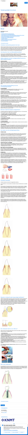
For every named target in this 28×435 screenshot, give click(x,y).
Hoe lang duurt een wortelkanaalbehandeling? (8, 34)
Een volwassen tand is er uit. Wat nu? (6, 40)
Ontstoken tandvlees (4, 38)
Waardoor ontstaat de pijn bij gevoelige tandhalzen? (8, 39)
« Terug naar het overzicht (4, 43)
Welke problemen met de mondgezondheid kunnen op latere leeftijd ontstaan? (12, 35)
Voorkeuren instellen (7, 432)
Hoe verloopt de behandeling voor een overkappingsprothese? (10, 36)
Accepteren (21, 432)
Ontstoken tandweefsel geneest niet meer (7, 33)
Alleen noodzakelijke (15, 432)
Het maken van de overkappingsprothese (7, 37)
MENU (26, 2)
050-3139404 (4, 412)
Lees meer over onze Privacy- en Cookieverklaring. (11, 430)
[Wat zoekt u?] (14, 403)
